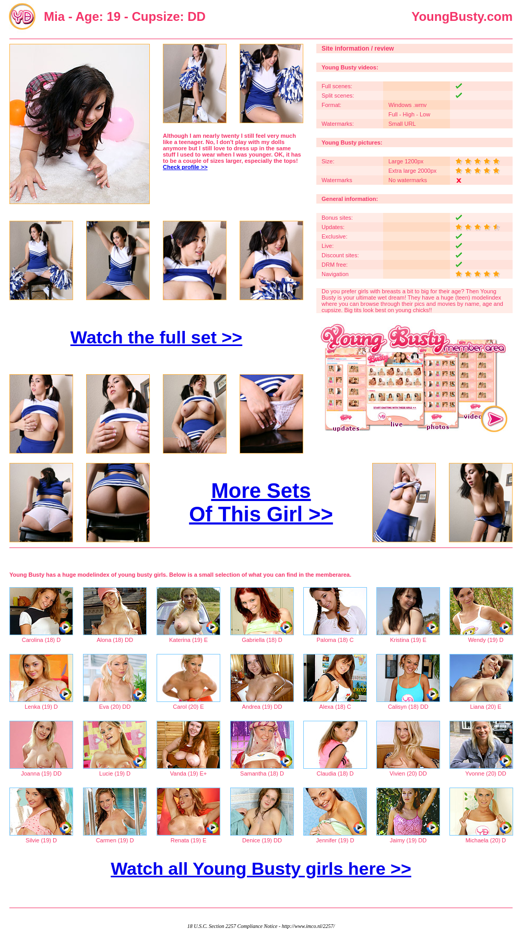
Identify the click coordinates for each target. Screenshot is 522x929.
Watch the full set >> (156, 337)
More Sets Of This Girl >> (261, 502)
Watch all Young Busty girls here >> (261, 868)
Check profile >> (185, 167)
